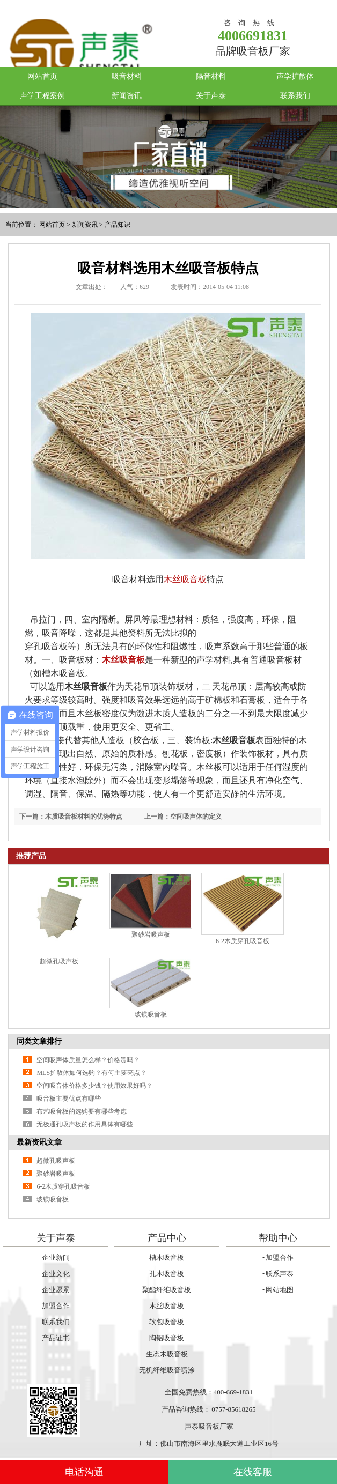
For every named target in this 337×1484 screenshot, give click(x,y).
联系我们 (295, 96)
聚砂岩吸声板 (150, 934)
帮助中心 (278, 1238)
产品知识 (117, 224)
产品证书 (56, 1338)
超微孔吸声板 (59, 961)
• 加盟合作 (278, 1257)
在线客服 (252, 1472)
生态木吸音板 (167, 1354)
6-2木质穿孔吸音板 (242, 941)
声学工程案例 (42, 96)
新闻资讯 (127, 96)
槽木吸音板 (166, 1257)
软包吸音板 (166, 1322)
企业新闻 (56, 1257)
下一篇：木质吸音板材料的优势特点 (70, 816)
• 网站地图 (278, 1290)
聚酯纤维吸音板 (166, 1290)
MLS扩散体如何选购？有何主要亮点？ (91, 1073)
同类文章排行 (39, 1041)
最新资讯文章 (39, 1142)
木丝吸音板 (185, 579)
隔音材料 (211, 76)
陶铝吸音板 (166, 1338)
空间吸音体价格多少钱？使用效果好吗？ (94, 1085)
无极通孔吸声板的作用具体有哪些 (84, 1124)
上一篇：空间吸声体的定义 (183, 816)
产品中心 (167, 1238)
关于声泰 (211, 96)
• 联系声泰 (278, 1274)
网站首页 (42, 76)
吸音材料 (127, 76)
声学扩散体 (295, 76)
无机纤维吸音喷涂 (167, 1370)
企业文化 (56, 1274)
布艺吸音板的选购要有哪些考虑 (81, 1111)
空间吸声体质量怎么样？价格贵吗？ (88, 1060)
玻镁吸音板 (151, 1014)
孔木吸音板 (166, 1274)
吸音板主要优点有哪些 (68, 1098)
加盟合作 (56, 1306)
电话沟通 (84, 1472)
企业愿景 (56, 1290)
